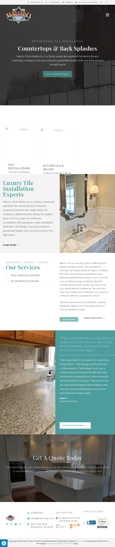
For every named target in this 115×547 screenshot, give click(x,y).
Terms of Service (66, 543)
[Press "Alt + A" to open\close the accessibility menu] (4, 543)
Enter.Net (80, 541)
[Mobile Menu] (107, 14)
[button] (84, 523)
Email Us (69, 2)
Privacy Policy (52, 543)
